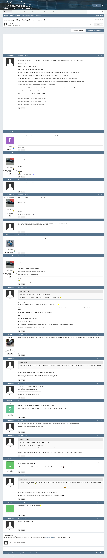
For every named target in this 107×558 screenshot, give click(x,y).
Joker (10, 458)
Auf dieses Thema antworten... (18, 542)
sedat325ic (10, 400)
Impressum (14, 556)
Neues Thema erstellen (78, 30)
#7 (98, 234)
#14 (98, 420)
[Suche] (90, 12)
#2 (98, 131)
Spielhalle (47, 12)
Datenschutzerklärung (7, 556)
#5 (98, 194)
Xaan (11, 334)
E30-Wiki (26, 12)
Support (56, 12)
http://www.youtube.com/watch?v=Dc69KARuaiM (29, 391)
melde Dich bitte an (49, 537)
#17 (98, 475)
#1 (98, 55)
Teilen (90, 24)
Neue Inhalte (17, 12)
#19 (98, 518)
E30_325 (11, 131)
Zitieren (23, 108)
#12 (98, 383)
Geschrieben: (23, 55)
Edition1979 (11, 152)
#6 (98, 220)
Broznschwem (10, 234)
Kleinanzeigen (36, 12)
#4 (98, 179)
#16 (98, 458)
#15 (98, 435)
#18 (98, 502)
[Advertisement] (53, 43)
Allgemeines (17, 25)
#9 (98, 287)
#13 (98, 400)
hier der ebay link (22, 63)
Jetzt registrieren (97, 5)
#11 (98, 358)
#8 (98, 255)
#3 (98, 152)
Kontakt (19, 556)
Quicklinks (65, 12)
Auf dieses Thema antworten (95, 30)
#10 (98, 334)
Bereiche (7, 12)
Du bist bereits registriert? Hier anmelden (82, 5)
